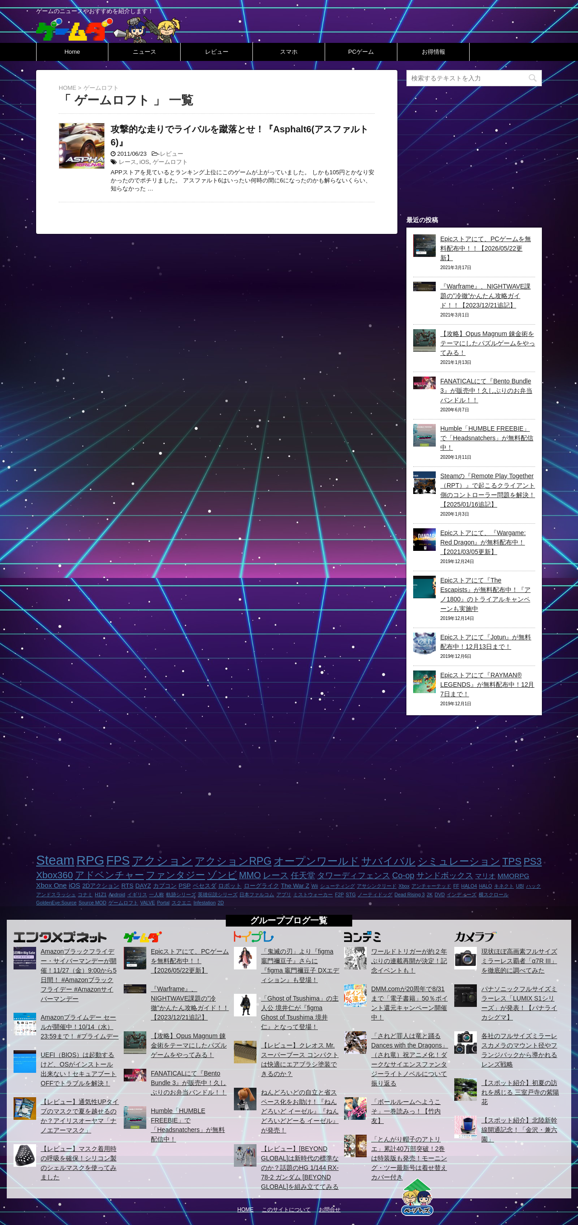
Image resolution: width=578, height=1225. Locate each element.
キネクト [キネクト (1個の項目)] (504, 886)
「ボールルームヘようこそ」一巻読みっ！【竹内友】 (406, 1111)
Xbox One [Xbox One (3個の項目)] (51, 885)
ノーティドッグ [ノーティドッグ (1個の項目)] (375, 894)
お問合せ (329, 1209)
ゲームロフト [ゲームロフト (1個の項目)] (123, 902)
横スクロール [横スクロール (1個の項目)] (493, 894)
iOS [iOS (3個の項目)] (74, 885)
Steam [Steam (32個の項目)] (55, 859)
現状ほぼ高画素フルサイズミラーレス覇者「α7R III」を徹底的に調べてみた (519, 961)
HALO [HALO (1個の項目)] (485, 886)
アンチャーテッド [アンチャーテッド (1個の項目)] (431, 886)
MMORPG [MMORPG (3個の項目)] (513, 876)
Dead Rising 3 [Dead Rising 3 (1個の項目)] (410, 894)
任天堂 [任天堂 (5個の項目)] (303, 875)
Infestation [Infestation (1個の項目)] (204, 902)
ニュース (144, 51)
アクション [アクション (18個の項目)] (162, 860)
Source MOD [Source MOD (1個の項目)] (93, 902)
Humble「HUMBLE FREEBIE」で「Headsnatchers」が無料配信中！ (486, 438)
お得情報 (433, 51)
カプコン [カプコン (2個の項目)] (165, 885)
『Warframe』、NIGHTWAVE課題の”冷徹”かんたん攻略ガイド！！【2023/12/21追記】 (485, 296)
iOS (144, 161)
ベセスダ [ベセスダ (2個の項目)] (204, 885)
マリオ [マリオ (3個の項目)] (485, 876)
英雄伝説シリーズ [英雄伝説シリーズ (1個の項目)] (218, 894)
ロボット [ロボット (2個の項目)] (230, 885)
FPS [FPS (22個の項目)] (118, 860)
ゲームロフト (170, 161)
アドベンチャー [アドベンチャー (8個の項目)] (109, 875)
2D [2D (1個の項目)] (221, 902)
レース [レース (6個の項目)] (276, 875)
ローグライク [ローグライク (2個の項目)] (261, 885)
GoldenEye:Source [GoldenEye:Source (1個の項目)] (56, 902)
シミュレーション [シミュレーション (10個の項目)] (459, 861)
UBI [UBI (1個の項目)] (520, 886)
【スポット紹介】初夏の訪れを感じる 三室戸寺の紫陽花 (520, 1092)
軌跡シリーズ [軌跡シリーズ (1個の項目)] (181, 894)
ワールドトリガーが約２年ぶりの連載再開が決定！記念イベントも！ (409, 961)
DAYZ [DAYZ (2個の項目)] (143, 885)
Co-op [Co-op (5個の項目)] (403, 875)
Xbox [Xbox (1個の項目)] (404, 886)
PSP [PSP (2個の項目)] (184, 885)
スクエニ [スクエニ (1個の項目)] (181, 902)
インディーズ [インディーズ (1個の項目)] (461, 894)
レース (127, 161)
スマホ (289, 51)
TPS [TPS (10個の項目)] (512, 861)
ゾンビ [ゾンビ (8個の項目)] (222, 875)
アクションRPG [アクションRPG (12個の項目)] (233, 861)
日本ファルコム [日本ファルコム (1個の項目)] (256, 894)
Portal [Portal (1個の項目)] (163, 902)
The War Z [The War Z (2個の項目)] (295, 885)
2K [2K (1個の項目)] (430, 894)
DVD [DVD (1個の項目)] (439, 894)
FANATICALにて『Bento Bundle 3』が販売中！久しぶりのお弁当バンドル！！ (486, 390)
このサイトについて (286, 1209)
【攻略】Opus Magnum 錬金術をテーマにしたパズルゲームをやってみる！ (487, 343)
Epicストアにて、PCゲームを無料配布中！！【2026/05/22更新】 (485, 248)
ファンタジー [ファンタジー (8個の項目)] (175, 875)
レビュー (216, 51)
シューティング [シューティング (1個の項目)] (337, 886)
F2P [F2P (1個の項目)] (339, 894)
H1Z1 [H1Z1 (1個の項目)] (101, 894)
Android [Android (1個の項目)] (116, 894)
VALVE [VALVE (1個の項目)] (147, 902)
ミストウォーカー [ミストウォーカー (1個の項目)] (313, 894)
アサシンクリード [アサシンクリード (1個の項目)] (376, 886)
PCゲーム (361, 51)
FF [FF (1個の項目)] (456, 886)
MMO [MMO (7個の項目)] (250, 875)
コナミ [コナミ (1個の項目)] (85, 894)
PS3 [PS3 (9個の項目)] (532, 861)
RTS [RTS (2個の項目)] (127, 885)
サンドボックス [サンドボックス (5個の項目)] (444, 875)
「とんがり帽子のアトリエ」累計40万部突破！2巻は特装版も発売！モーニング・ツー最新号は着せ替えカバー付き (409, 1158)
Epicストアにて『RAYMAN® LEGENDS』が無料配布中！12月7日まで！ (487, 684)
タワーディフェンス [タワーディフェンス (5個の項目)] (353, 875)
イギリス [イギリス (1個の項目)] (137, 894)
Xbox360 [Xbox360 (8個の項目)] (54, 875)
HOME (246, 1209)
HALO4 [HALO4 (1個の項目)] (469, 886)
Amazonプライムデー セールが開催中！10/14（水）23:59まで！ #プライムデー (80, 1027)
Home (72, 51)
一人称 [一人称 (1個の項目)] (156, 894)
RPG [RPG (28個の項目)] (90, 860)
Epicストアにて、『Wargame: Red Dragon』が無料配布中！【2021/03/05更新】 (483, 542)
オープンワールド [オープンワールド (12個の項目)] (316, 861)
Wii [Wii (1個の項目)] (314, 886)
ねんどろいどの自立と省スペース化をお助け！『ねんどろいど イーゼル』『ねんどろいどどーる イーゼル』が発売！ (300, 1111)
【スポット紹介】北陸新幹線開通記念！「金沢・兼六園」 (519, 1130)
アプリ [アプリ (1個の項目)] (283, 894)
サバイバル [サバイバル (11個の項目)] (388, 861)
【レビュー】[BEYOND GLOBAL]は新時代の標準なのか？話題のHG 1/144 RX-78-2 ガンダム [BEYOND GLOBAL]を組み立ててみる (300, 1167)
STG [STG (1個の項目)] (351, 894)
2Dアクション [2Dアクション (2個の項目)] (100, 885)
